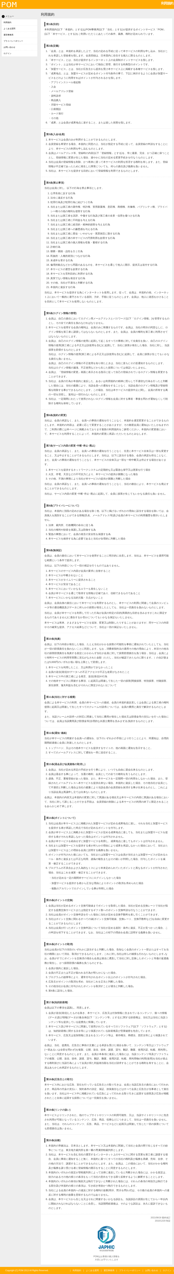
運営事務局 (8, 35)
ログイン (7, 53)
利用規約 (7, 22)
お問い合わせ (9, 47)
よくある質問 (9, 28)
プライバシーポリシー (13, 41)
